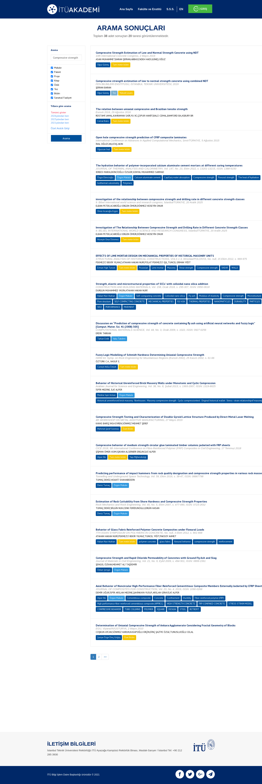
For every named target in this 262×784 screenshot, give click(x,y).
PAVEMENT (129, 307)
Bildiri (57, 93)
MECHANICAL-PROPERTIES (161, 301)
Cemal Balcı (103, 121)
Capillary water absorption (177, 177)
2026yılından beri (60, 115)
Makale (58, 67)
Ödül (56, 84)
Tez (56, 89)
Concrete (158, 598)
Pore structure (104, 301)
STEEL (183, 609)
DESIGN (172, 609)
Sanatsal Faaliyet (62, 97)
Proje (57, 76)
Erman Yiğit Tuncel (106, 267)
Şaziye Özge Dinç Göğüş (108, 637)
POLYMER (148, 609)
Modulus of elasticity (209, 295)
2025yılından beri (60, 119)
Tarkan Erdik (103, 338)
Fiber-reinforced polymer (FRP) (209, 598)
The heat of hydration (248, 177)
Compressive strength (203, 177)
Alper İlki (101, 457)
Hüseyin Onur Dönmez (108, 239)
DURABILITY (240, 301)
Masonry (171, 267)
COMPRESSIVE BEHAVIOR (109, 609)
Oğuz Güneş (103, 64)
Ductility (187, 598)
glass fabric (165, 541)
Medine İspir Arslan (106, 395)
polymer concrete (147, 541)
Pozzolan (143, 267)
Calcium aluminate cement (147, 177)
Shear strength (186, 267)
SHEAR (224, 267)
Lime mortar (157, 267)
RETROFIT (194, 609)
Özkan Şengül (103, 569)
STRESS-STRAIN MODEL (240, 603)
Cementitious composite (139, 598)
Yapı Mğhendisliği (138, 457)
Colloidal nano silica (175, 295)
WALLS (235, 267)
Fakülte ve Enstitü (149, 9)
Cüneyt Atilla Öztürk (106, 366)
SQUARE (161, 609)
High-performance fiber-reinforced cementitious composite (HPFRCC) (130, 603)
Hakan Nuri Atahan (106, 295)
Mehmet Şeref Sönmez (108, 428)
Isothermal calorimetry (108, 183)
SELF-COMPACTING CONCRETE (129, 301)
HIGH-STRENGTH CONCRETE (181, 603)
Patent (57, 72)
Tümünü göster (58, 112)
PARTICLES (255, 301)
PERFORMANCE (113, 307)
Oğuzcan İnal (103, 149)
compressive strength (204, 541)
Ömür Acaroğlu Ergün (107, 211)
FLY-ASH (181, 301)
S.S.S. (170, 9)
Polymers (127, 183)
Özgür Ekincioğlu (105, 177)
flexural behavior (182, 541)
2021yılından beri (60, 122)
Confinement (173, 598)
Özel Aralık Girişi (60, 128)
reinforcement (225, 541)
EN (181, 9)
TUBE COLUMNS (132, 609)
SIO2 (99, 307)
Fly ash (192, 295)
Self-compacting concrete (148, 295)
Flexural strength (226, 177)
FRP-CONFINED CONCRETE (212, 603)
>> (105, 656)
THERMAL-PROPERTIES (200, 301)
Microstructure (254, 295)
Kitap (56, 80)
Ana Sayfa (126, 9)
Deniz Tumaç (103, 485)
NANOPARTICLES (222, 301)
